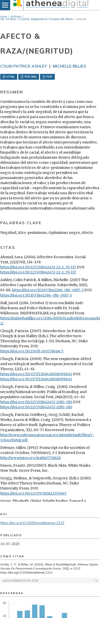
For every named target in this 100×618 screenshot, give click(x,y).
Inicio (3, 16)
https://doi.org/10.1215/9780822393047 (33, 493)
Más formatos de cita (20, 580)
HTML (10, 76)
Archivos (15, 16)
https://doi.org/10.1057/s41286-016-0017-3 (48, 290)
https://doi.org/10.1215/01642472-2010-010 (36, 402)
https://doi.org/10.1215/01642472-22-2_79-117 (38, 267)
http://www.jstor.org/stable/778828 (30, 458)
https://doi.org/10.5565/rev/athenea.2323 (32, 523)
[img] (50, 5)
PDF (49, 76)
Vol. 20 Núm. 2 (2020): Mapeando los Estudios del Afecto (36, 19)
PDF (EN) (30, 76)
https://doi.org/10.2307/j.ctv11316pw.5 (31, 351)
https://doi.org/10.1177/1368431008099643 (36, 374)
